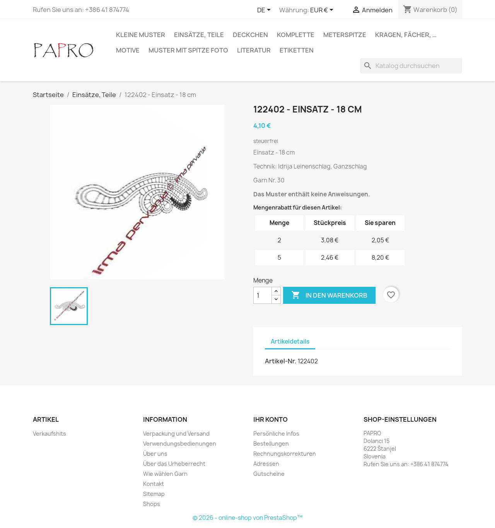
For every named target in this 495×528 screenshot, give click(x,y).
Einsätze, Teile (199, 35)
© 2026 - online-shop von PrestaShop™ (247, 518)
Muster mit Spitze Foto (188, 50)
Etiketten (297, 50)
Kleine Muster (140, 35)
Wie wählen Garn (165, 473)
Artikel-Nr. (281, 361)
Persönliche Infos (276, 433)
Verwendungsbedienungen (179, 443)
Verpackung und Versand (176, 433)
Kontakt (153, 483)
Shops (151, 504)
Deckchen (250, 35)
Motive (128, 50)
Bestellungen (271, 443)
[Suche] (411, 65)
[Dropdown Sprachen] (265, 10)
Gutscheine (269, 473)
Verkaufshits (49, 433)
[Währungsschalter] (323, 10)
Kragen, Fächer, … (406, 35)
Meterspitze (344, 35)
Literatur (254, 50)
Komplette (295, 35)
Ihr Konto (270, 419)
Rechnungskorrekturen (284, 453)
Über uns (155, 453)
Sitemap (154, 493)
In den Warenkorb (329, 295)
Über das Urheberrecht (174, 463)
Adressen (266, 463)
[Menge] (262, 295)
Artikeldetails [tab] (290, 341)
